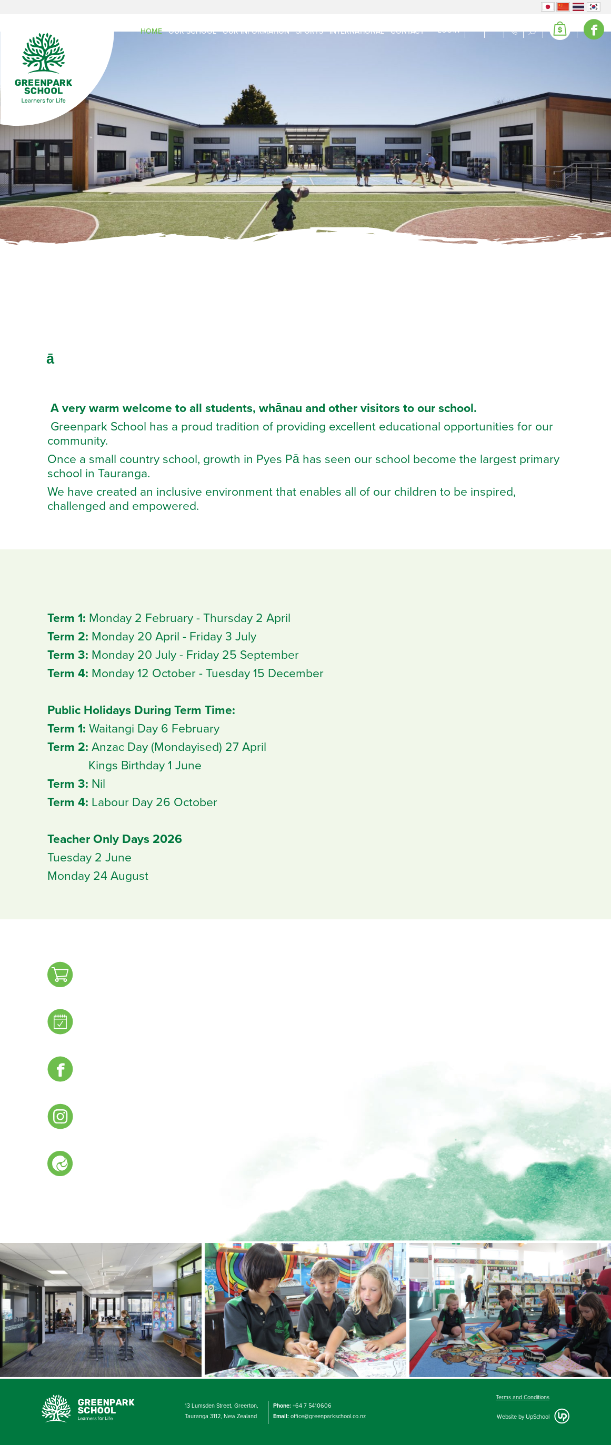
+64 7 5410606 (312, 1405)
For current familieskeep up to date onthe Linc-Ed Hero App (63, 1171)
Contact (407, 31)
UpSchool (537, 1416)
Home (151, 31)
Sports (309, 31)
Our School (192, 31)
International (356, 31)
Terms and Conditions (522, 1397)
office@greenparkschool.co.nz (328, 1416)
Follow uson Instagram (63, 1118)
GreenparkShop (63, 976)
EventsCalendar (63, 1023)
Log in (448, 30)
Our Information (256, 31)
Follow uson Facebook (63, 1071)
